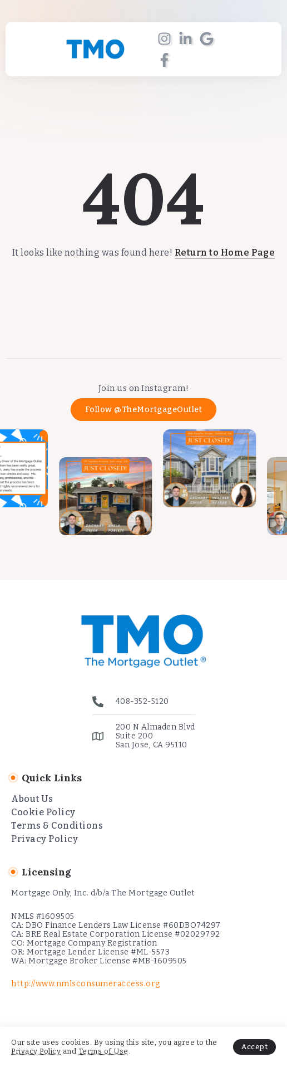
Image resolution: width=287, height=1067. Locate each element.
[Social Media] (164, 39)
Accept (254, 1046)
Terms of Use (103, 1051)
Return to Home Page (225, 252)
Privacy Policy (36, 1051)
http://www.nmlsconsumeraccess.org (85, 983)
